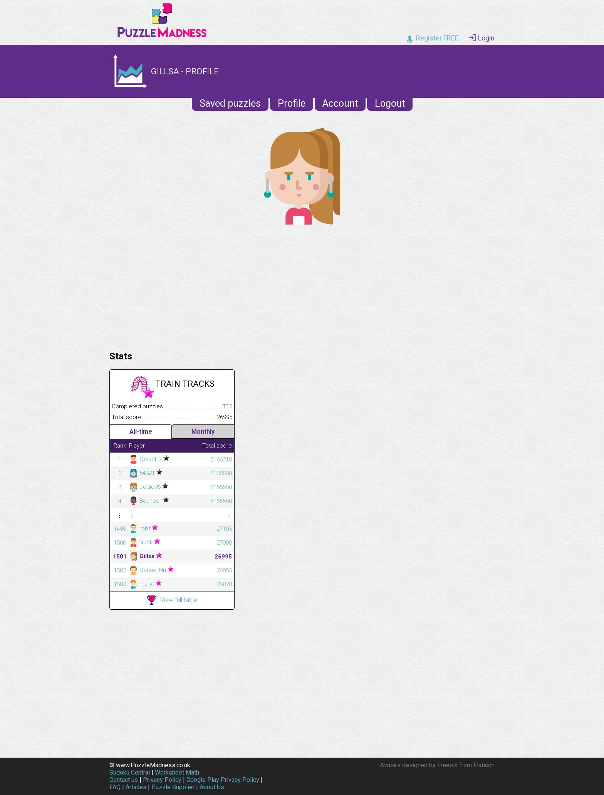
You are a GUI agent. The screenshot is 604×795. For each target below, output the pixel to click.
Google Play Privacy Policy (222, 779)
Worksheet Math (177, 772)
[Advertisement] (302, 286)
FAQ (115, 787)
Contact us (123, 779)
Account (340, 103)
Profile (291, 103)
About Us (212, 787)
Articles (136, 787)
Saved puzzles (230, 103)
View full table (172, 600)
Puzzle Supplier (173, 787)
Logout (390, 103)
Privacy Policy (162, 779)
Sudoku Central (129, 772)
